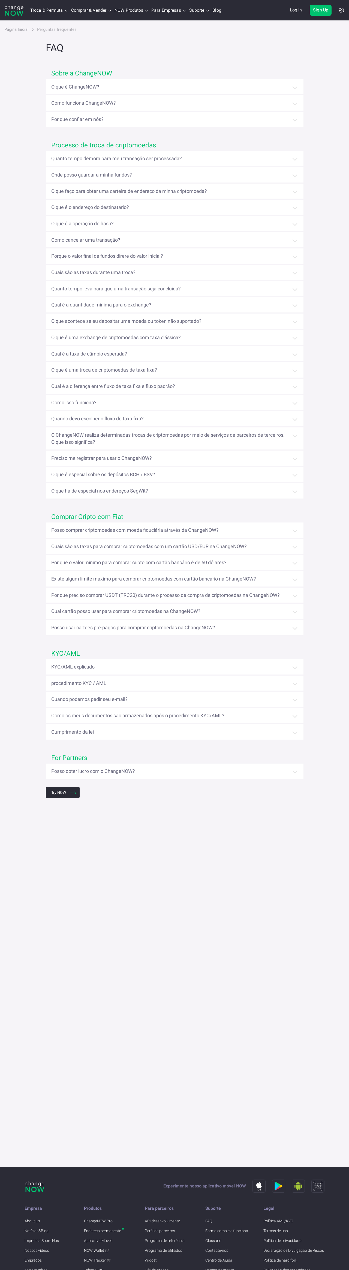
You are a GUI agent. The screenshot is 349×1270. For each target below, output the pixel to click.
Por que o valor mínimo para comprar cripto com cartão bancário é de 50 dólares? (139, 562)
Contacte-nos (216, 1250)
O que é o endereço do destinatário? (90, 207)
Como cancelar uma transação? (85, 240)
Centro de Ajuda (218, 1260)
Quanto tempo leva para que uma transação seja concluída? (116, 288)
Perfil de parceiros (160, 1231)
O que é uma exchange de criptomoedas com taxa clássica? (116, 337)
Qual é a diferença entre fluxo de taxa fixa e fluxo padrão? (113, 386)
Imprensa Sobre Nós (42, 1240)
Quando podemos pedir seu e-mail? (89, 699)
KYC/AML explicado (73, 667)
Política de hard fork (280, 1260)
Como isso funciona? (74, 402)
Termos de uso (275, 1231)
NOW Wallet (96, 1250)
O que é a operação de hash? (82, 223)
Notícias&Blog (37, 1231)
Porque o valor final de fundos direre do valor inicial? (107, 256)
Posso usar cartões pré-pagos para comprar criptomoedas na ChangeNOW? (133, 627)
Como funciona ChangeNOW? (83, 103)
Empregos (33, 1260)
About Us (32, 1221)
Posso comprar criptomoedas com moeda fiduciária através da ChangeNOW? (135, 530)
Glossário (213, 1240)
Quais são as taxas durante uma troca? (93, 272)
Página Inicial (16, 29)
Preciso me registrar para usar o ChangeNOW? (101, 458)
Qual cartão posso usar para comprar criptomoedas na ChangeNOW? (125, 611)
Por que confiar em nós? (77, 119)
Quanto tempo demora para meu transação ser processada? (116, 158)
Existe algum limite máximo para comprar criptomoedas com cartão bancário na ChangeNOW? (153, 579)
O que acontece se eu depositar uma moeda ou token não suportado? (126, 321)
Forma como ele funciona (226, 1231)
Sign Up (320, 10)
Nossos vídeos (37, 1250)
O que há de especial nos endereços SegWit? (99, 491)
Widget (151, 1260)
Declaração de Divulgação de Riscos (293, 1250)
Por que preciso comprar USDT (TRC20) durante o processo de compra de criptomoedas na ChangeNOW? (165, 595)
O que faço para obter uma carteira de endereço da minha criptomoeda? (129, 191)
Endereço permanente (102, 1231)
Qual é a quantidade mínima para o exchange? (101, 305)
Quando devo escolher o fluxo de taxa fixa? (97, 418)
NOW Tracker (97, 1260)
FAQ (208, 1221)
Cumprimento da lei (72, 732)
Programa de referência (165, 1240)
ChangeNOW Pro (98, 1221)
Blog (216, 10)
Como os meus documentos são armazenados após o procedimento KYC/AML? (137, 715)
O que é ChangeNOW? (75, 87)
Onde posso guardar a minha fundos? (91, 175)
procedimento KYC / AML (78, 683)
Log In (296, 10)
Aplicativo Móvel (98, 1240)
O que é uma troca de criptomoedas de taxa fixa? (104, 370)
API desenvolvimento (162, 1221)
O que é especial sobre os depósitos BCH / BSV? (103, 474)
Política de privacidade (282, 1240)
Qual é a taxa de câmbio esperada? (89, 354)
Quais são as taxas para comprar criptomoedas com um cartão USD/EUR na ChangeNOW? (149, 546)
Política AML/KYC (278, 1221)
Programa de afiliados (163, 1250)
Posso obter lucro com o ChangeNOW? (93, 771)
